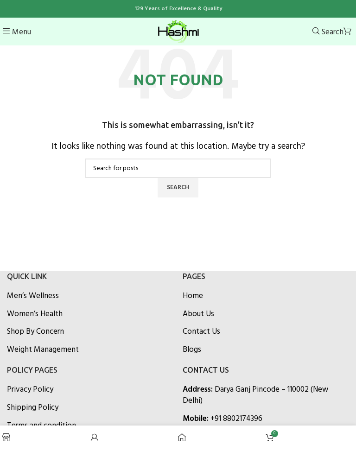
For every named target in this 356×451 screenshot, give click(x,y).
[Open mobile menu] (16, 32)
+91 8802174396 (236, 419)
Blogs (192, 350)
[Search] (327, 32)
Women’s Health (35, 314)
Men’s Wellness (33, 296)
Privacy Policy (30, 389)
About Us (198, 314)
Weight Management (43, 350)
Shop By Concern (35, 331)
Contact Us (201, 331)
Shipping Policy (32, 407)
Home (193, 296)
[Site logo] (178, 31)
